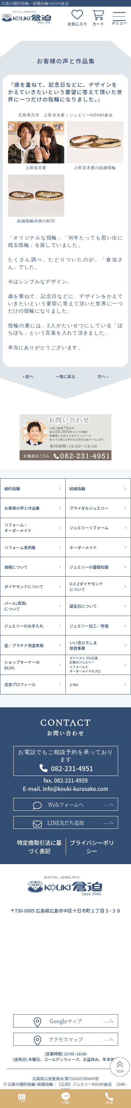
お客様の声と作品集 (21, 508)
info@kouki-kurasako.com (75, 788)
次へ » (102, 376)
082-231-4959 (71, 780)
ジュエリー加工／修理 (89, 626)
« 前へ (28, 376)
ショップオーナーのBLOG (21, 664)
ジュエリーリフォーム (89, 527)
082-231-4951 (72, 768)
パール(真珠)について (15, 605)
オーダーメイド (83, 547)
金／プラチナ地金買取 (24, 645)
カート (98, 23)
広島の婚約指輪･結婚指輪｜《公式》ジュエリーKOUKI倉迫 (60, 1084)
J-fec (74, 684)
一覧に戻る (65, 376)
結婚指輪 (77, 488)
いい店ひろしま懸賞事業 (83, 645)
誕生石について (83, 606)
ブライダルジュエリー (89, 508)
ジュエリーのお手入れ (23, 626)
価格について (16, 567)
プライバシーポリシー (92, 847)
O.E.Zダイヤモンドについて (86, 586)
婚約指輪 (12, 488)
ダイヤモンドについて (23, 586)
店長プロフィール (20, 684)
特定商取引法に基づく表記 (39, 847)
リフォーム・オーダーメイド (17, 527)
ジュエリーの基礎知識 (89, 567)
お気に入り (77, 23)
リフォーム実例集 (20, 547)
